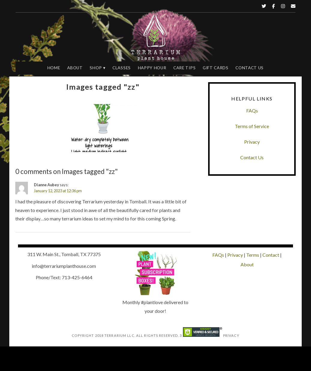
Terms (252, 255)
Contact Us (249, 67)
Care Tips (184, 67)
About (74, 67)
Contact (270, 255)
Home (53, 67)
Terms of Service (252, 126)
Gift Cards (216, 67)
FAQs (252, 110)
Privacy (252, 142)
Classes (121, 67)
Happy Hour (152, 67)
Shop (96, 67)
